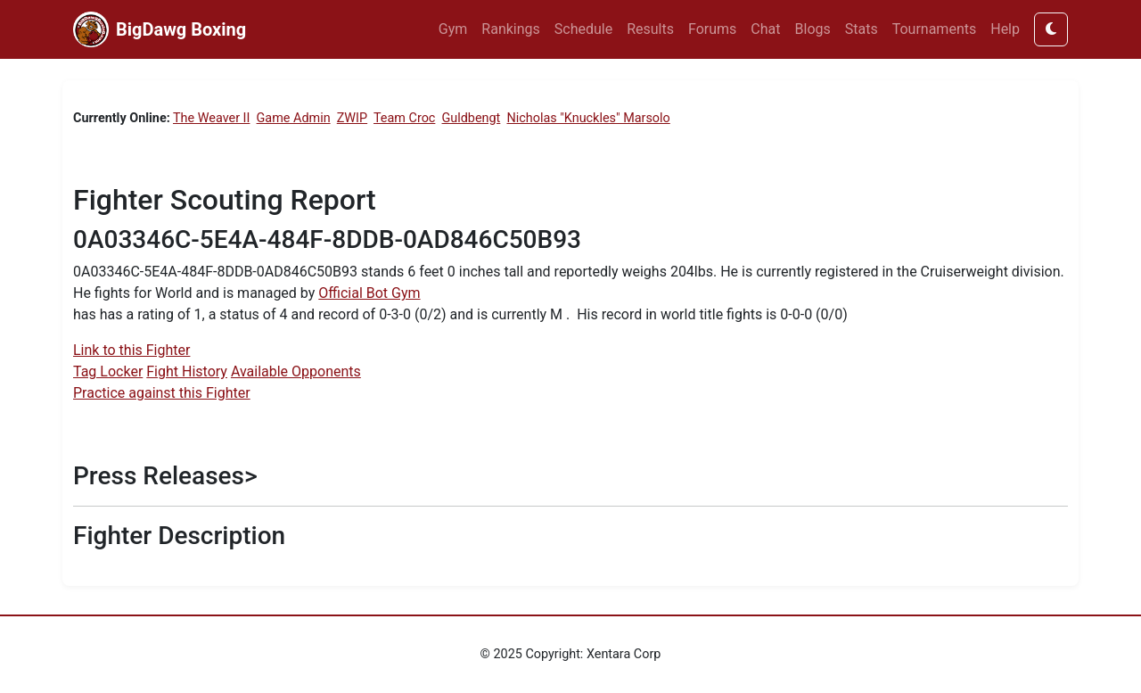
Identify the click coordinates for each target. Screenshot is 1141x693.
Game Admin (294, 118)
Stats (861, 29)
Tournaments (934, 29)
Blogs (813, 29)
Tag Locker (108, 371)
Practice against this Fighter (161, 392)
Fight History (186, 371)
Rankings (510, 29)
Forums (712, 29)
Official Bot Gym (369, 293)
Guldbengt (471, 118)
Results (650, 29)
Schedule (583, 29)
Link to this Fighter (131, 350)
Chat (765, 29)
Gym (453, 29)
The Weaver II (211, 118)
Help (1005, 29)
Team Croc (404, 118)
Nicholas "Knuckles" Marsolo (587, 118)
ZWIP (352, 118)
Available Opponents (296, 371)
